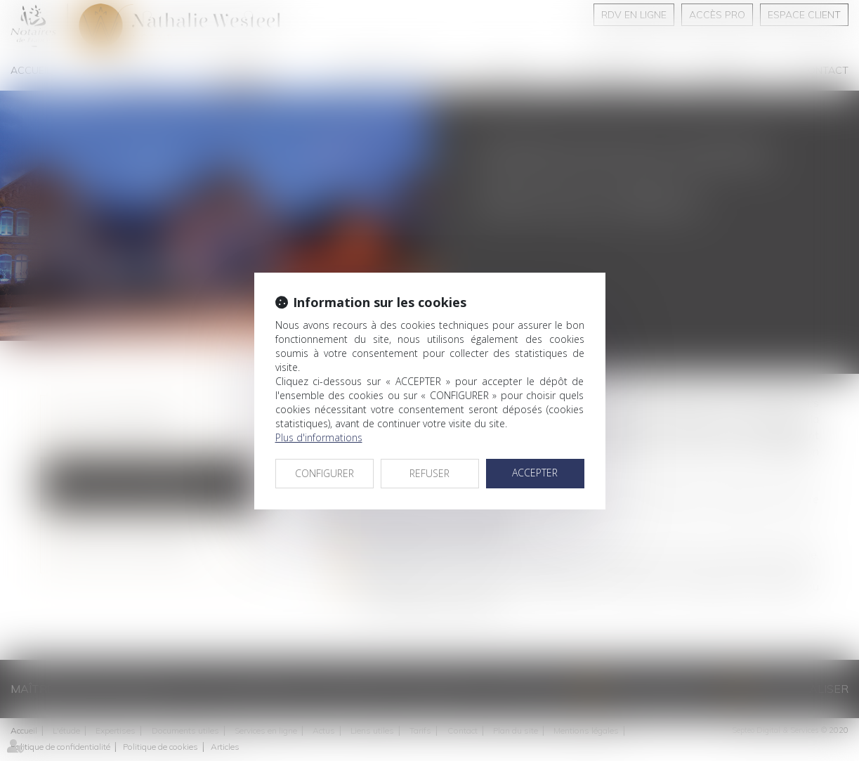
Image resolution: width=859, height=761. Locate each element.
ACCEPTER (535, 472)
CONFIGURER (324, 473)
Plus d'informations (318, 437)
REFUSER (429, 473)
